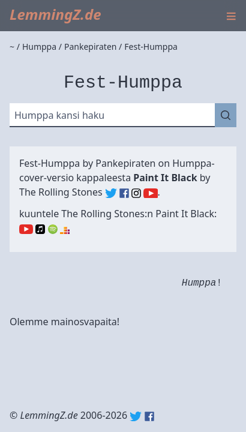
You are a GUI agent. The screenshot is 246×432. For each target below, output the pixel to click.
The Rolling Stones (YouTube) (150, 193)
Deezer (65, 229)
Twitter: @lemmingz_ (136, 416)
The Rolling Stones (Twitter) (111, 193)
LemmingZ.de (55, 14)
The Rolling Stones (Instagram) (136, 193)
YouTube (26, 229)
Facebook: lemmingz (149, 416)
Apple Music (40, 229)
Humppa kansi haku (59, 115)
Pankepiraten (125, 163)
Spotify (53, 229)
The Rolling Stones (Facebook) (124, 193)
